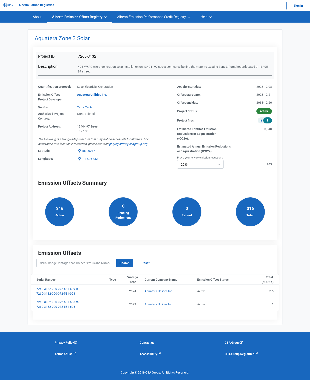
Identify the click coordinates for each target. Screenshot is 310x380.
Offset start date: (189, 94)
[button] (86, 150)
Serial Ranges (67, 279)
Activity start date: (189, 86)
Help (204, 17)
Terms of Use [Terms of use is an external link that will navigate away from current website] (65, 354)
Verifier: (43, 107)
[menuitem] (37, 17)
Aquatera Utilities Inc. (159, 291)
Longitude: (45, 158)
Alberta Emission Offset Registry (77, 17)
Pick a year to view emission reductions (200, 157)
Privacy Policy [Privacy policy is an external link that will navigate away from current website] (66, 342)
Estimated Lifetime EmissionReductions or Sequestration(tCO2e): (197, 133)
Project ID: (47, 56)
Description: (48, 66)
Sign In (298, 5)
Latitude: (44, 150)
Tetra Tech (84, 107)
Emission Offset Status (221, 279)
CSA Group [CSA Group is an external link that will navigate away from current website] (234, 342)
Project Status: (187, 111)
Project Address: (49, 126)
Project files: (186, 120)
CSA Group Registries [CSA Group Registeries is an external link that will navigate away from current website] (241, 354)
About (37, 17)
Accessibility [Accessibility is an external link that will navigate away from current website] (150, 354)
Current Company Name (170, 279)
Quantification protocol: (54, 86)
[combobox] (200, 164)
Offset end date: (188, 102)
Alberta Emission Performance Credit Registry (151, 17)
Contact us (147, 342)
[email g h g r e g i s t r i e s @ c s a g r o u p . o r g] (128, 144)
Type (115, 279)
